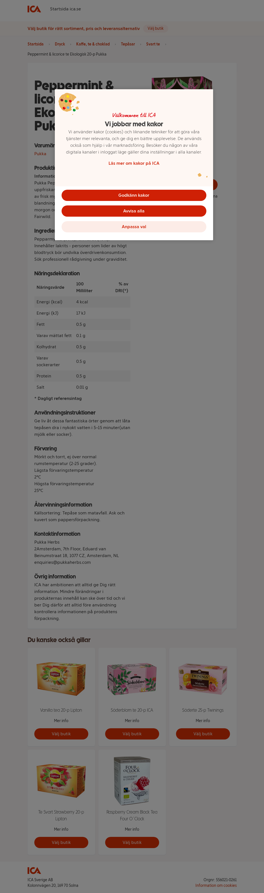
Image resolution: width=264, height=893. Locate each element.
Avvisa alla (134, 211)
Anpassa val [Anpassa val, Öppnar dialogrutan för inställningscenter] (134, 226)
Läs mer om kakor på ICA (134, 163)
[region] (134, 164)
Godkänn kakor (133, 195)
